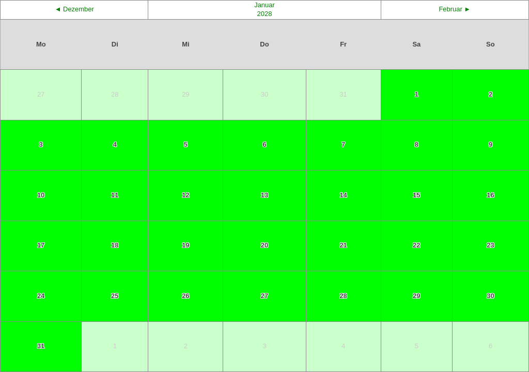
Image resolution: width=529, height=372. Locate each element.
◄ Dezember (74, 9)
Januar (264, 5)
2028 (264, 14)
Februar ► (455, 9)
